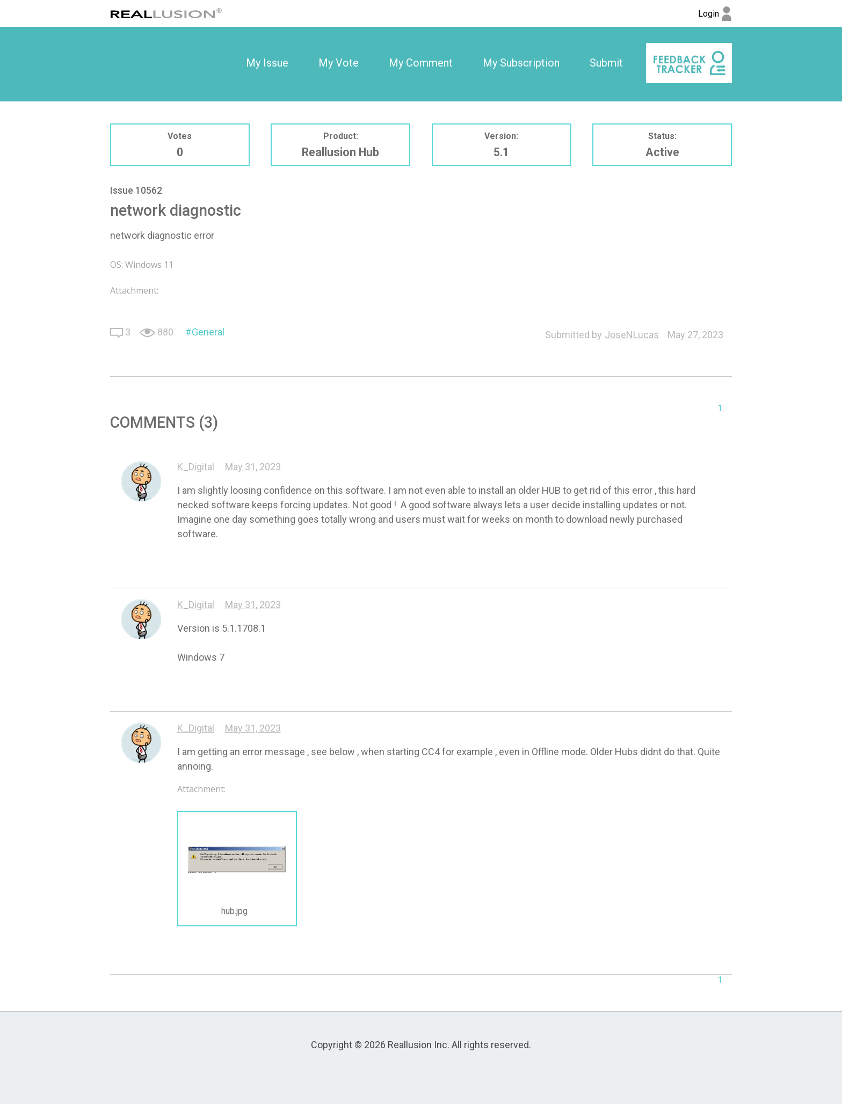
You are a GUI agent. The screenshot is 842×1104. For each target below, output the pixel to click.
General (208, 332)
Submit (606, 62)
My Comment (421, 62)
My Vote (338, 62)
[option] (267, 63)
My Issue (267, 62)
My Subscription (521, 62)
